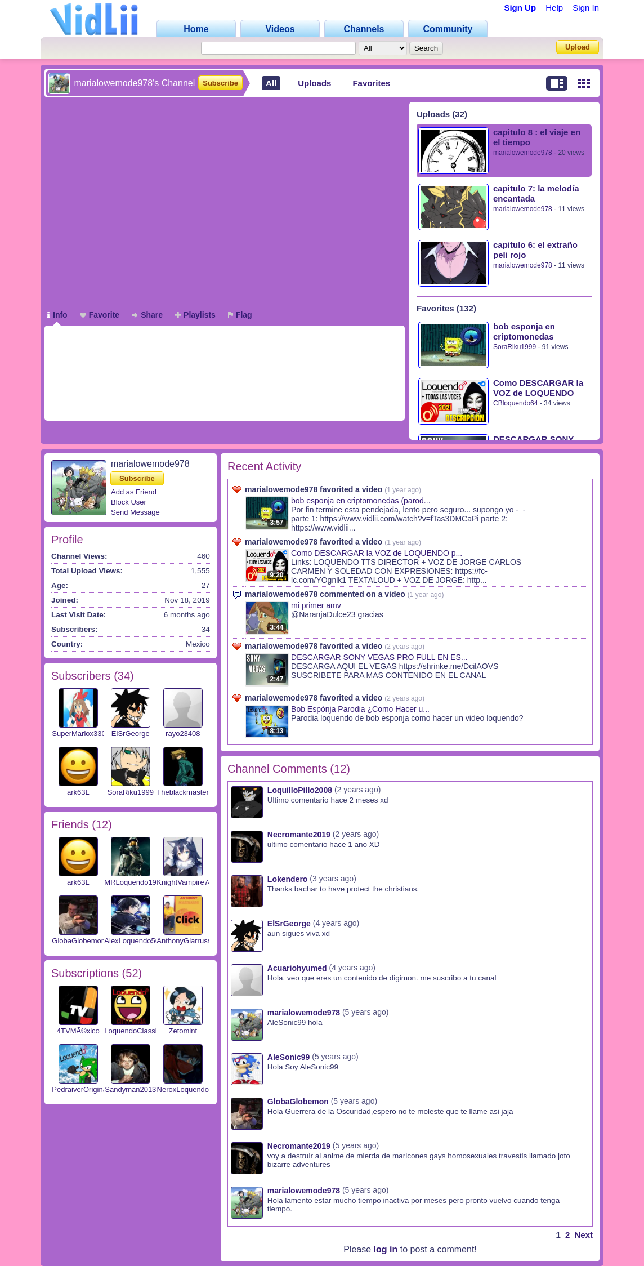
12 (102, 824)
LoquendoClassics (134, 1031)
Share (147, 314)
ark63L (78, 792)
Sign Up (520, 7)
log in (386, 1249)
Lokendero (287, 879)
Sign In (586, 7)
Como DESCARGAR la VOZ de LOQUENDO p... (376, 553)
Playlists (195, 314)
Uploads (314, 83)
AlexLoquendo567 (133, 941)
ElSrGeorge (130, 733)
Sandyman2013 (130, 1089)
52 (132, 973)
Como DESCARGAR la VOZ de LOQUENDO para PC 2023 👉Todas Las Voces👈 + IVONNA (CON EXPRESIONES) (540, 388)
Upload (577, 47)
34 (124, 676)
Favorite (99, 314)
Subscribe (220, 83)
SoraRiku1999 (514, 347)
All (271, 83)
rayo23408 (183, 733)
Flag (240, 314)
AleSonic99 (288, 1057)
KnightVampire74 (184, 882)
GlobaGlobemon (78, 941)
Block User (128, 502)
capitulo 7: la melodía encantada (536, 193)
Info (57, 314)
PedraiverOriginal (80, 1089)
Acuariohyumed (297, 968)
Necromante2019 (298, 834)
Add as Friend (133, 492)
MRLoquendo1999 (134, 882)
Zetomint (183, 1031)
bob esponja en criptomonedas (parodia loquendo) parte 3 (531, 331)
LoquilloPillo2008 (299, 790)
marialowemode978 (522, 153)
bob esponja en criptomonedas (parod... (361, 500)
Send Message (135, 512)
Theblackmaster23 (186, 792)
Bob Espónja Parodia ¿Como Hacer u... (360, 709)
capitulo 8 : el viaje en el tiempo (536, 137)
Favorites (371, 83)
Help (554, 7)
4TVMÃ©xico (78, 1031)
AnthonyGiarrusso (185, 941)
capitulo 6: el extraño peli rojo (535, 250)
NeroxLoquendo (183, 1089)
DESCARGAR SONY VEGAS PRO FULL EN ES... (379, 657)
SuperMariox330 (78, 733)
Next (583, 1235)
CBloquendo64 (515, 403)
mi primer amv (316, 605)
